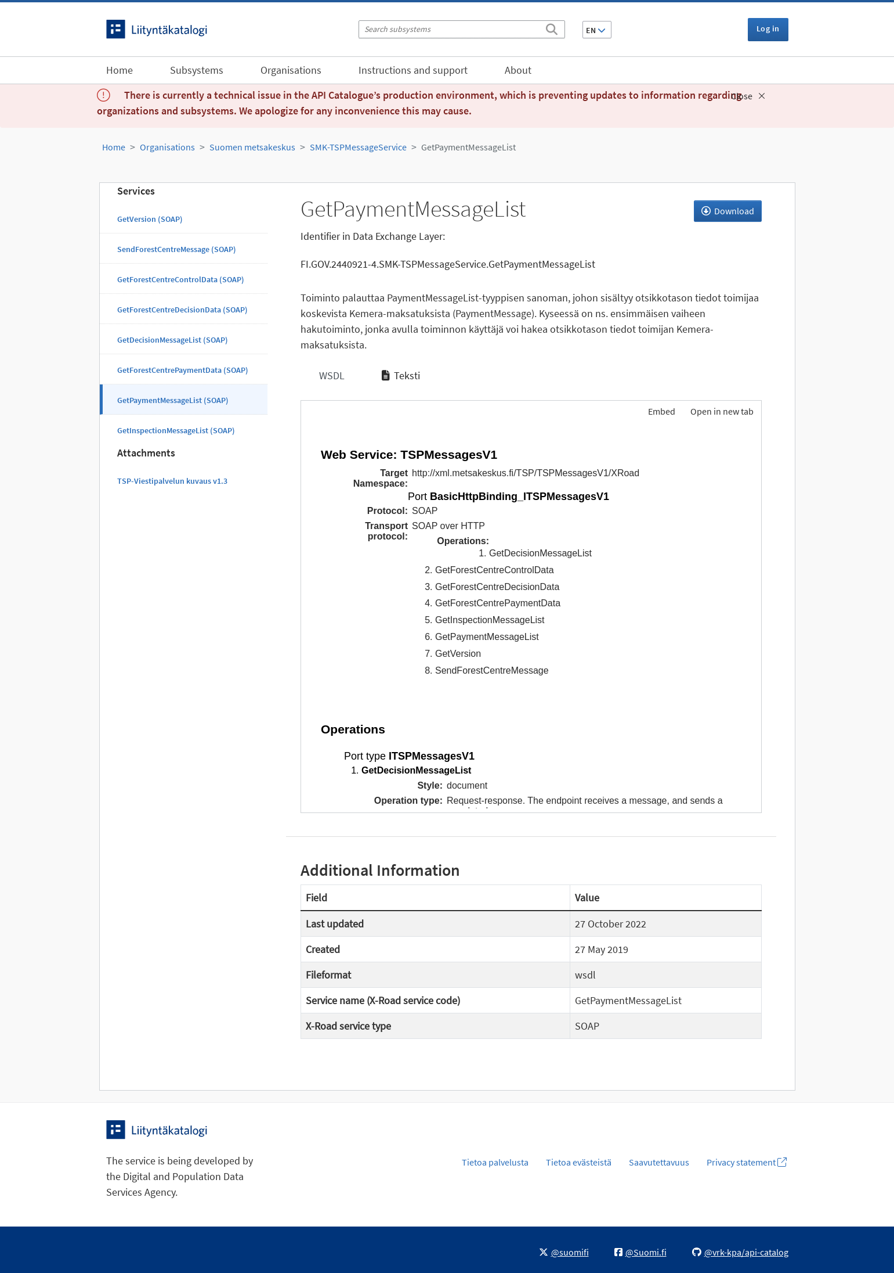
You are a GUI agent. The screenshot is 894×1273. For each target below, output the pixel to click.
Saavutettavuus (659, 1162)
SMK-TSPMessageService (358, 147)
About (518, 70)
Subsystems (196, 70)
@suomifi (564, 1252)
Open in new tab (722, 411)
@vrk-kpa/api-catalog (740, 1252)
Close (748, 96)
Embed (660, 411)
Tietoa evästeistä (578, 1162)
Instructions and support (413, 70)
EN (596, 30)
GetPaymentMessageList (468, 147)
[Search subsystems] (462, 29)
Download (727, 211)
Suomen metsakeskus (252, 147)
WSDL (331, 375)
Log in (768, 28)
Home (119, 70)
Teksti (401, 375)
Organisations (290, 70)
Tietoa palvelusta (495, 1162)
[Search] (551, 27)
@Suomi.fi (640, 1252)
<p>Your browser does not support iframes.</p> (531, 619)
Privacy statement (747, 1162)
